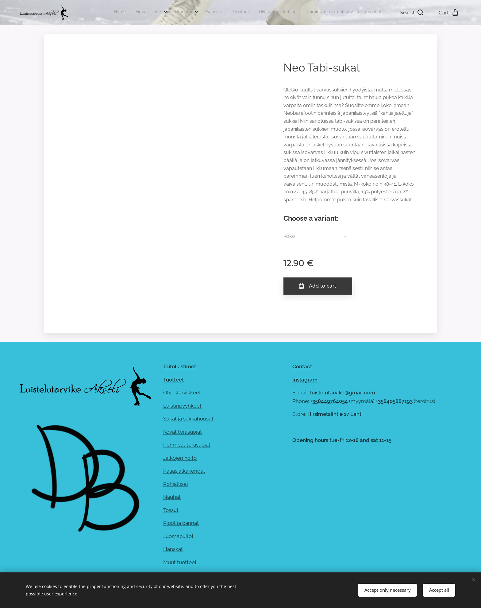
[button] (412, 12)
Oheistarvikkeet (182, 392)
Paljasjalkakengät (184, 471)
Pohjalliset (175, 484)
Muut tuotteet (180, 562)
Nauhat (172, 497)
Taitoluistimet (179, 366)
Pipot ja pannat (181, 523)
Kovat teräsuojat (182, 432)
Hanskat (173, 549)
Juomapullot (178, 536)
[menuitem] (318, 12)
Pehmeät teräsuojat (186, 445)
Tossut (171, 510)
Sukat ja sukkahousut (188, 419)
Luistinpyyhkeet (182, 406)
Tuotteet (173, 380)
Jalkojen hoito (180, 458)
